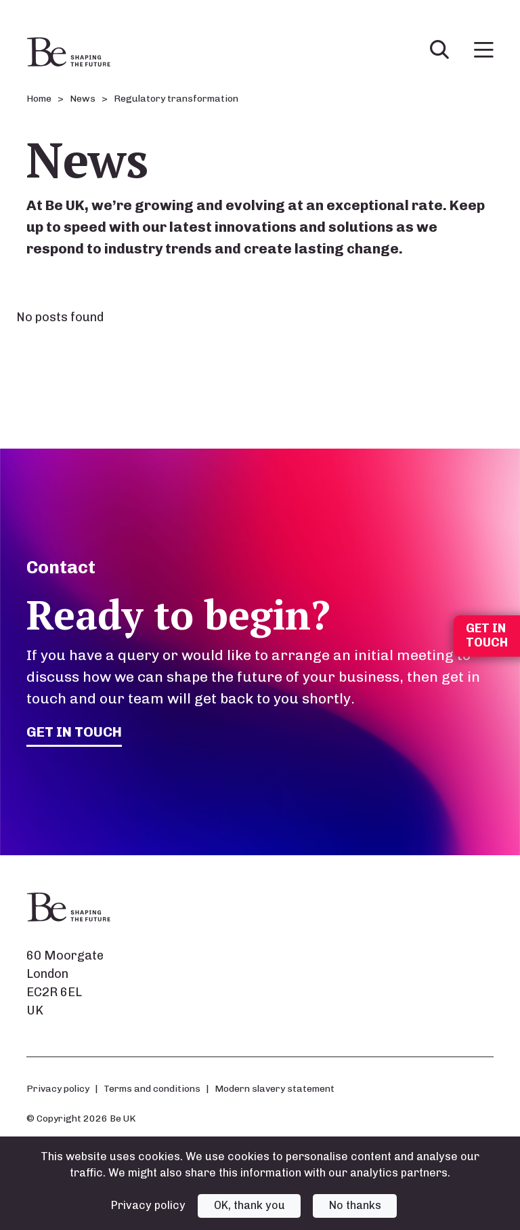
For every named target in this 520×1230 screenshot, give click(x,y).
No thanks (355, 1205)
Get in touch (74, 731)
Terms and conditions (152, 1088)
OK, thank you (249, 1205)
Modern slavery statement (274, 1088)
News (82, 98)
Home (38, 98)
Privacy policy (57, 1088)
